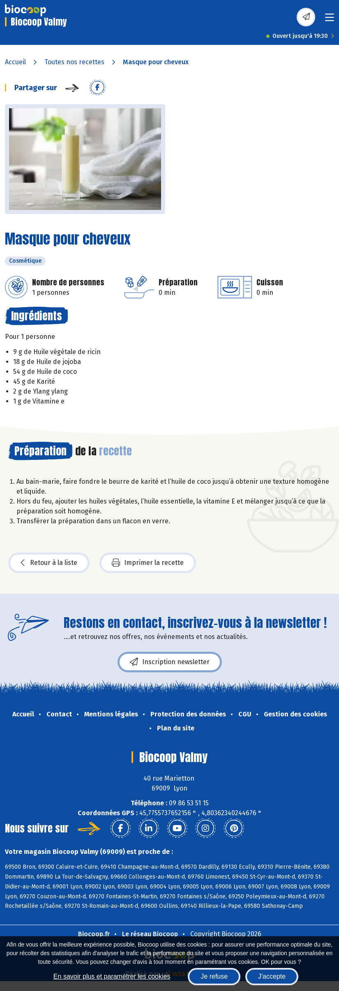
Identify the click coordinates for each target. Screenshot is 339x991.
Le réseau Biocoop (150, 934)
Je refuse (214, 976)
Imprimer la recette (148, 563)
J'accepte (272, 976)
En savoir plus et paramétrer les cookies (112, 976)
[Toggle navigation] (329, 20)
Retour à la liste (49, 563)
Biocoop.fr (94, 934)
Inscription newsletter (170, 662)
